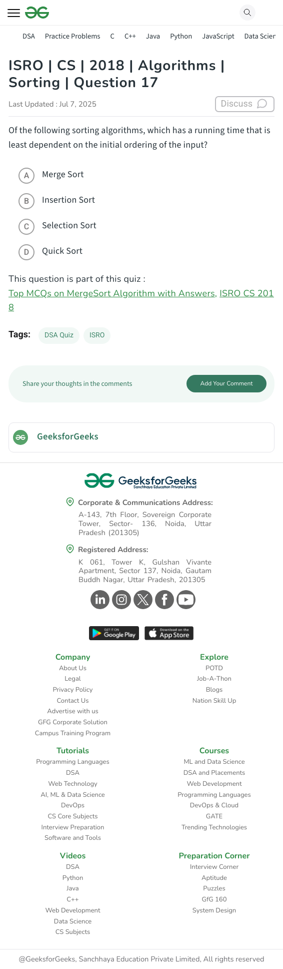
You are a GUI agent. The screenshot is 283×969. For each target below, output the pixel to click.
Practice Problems (72, 36)
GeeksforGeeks (67, 436)
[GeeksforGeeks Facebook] (163, 599)
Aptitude (214, 877)
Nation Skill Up (214, 700)
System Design (214, 910)
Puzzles (214, 888)
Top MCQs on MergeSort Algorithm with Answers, (112, 294)
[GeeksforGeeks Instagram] (120, 599)
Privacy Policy (72, 689)
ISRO (97, 335)
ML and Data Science (214, 761)
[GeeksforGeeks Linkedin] (99, 599)
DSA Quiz (59, 335)
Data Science (73, 921)
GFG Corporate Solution (73, 722)
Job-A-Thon (214, 678)
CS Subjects (73, 931)
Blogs (214, 689)
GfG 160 (214, 899)
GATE (214, 816)
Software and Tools (72, 837)
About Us (72, 668)
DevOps (72, 805)
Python (181, 36)
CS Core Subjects (73, 816)
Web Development (214, 783)
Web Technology (72, 783)
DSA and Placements (215, 772)
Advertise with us (72, 711)
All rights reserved (234, 959)
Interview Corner (214, 866)
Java (153, 36)
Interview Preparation (73, 827)
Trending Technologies (214, 827)
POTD (214, 668)
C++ (130, 36)
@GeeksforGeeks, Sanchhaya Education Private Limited (109, 959)
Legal (72, 678)
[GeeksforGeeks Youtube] (185, 599)
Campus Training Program (72, 733)
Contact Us (73, 700)
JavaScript (218, 36)
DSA (28, 36)
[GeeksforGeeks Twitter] (141, 599)
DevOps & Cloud (214, 805)
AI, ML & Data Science (72, 794)
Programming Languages (73, 761)
